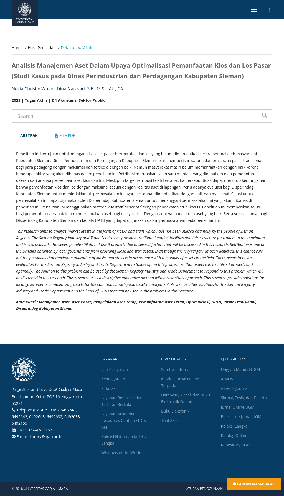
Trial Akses (170, 420)
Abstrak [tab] (29, 135)
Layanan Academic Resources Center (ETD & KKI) (123, 420)
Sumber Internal (176, 369)
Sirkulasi (108, 388)
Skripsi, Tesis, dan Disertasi (245, 397)
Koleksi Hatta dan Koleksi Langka (124, 440)
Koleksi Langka (234, 426)
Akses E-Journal (234, 388)
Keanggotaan (113, 378)
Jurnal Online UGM (237, 407)
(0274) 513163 (39, 430)
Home (17, 47)
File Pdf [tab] (65, 135)
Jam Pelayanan (114, 369)
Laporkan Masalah (254, 484)
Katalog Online (234, 435)
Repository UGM (235, 444)
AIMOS (227, 378)
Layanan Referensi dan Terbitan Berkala (121, 401)
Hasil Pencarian (41, 47)
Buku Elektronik (175, 411)
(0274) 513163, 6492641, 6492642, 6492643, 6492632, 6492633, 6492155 (46, 416)
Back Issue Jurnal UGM (241, 416)
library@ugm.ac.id (46, 436)
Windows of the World (121, 452)
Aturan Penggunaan (204, 488)
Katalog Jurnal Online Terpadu (180, 382)
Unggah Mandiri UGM (240, 369)
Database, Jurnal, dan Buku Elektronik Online (185, 398)
